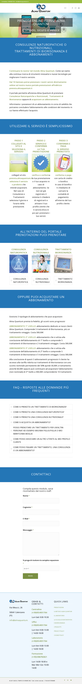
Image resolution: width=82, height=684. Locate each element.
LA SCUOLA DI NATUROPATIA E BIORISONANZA (63, 621)
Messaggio (28, 530)
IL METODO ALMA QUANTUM (63, 611)
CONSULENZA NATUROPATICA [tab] (19, 280)
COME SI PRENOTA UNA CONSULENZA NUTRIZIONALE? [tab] (37, 417)
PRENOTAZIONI (59, 607)
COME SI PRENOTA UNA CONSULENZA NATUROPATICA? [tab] (37, 412)
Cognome (27, 507)
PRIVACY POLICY (59, 631)
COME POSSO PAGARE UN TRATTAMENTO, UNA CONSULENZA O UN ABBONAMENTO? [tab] (40, 449)
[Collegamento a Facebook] (72, 8)
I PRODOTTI (57, 627)
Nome (26, 496)
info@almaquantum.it (19, 620)
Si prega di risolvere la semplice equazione (41, 562)
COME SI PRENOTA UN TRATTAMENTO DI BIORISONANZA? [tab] (39, 406)
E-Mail (26, 518)
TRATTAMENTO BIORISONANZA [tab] (63, 280)
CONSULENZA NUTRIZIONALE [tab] (41, 280)
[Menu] (65, 8)
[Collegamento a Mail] (78, 8)
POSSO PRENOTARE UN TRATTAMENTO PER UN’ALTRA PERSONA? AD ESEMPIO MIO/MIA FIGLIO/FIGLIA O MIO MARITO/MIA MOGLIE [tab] (37, 430)
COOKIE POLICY (59, 635)
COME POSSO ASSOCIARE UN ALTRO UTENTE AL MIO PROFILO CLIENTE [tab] (40, 440)
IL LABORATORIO (59, 616)
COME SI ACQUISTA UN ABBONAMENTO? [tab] (31, 422)
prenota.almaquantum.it (20, 88)
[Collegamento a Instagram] (75, 8)
